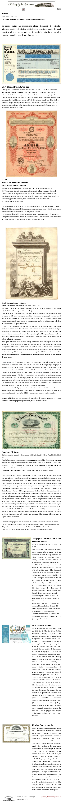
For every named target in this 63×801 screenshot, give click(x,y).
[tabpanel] (31, 30)
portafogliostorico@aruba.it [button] (51, 797)
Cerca (59, 9)
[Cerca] (47, 9)
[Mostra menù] (23, 9)
